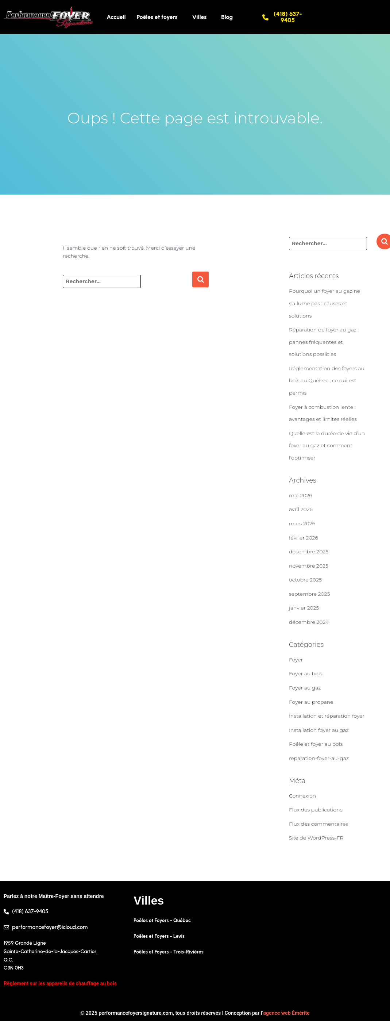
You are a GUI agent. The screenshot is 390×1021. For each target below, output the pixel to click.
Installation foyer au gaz (319, 730)
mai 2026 (300, 495)
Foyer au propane (311, 702)
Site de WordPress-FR (316, 837)
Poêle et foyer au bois (316, 744)
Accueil (116, 17)
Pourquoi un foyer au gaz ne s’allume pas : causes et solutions (324, 303)
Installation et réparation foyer (326, 716)
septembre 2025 (309, 594)
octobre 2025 (305, 579)
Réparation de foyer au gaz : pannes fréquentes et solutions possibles (324, 341)
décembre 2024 (309, 622)
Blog (227, 17)
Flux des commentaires (318, 824)
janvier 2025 (304, 607)
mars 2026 (302, 523)
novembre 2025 (308, 566)
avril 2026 (301, 509)
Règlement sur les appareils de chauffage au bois (60, 983)
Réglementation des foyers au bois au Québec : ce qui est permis (326, 380)
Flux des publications (315, 809)
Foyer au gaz (305, 687)
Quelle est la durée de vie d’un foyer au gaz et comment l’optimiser (327, 445)
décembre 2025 (308, 551)
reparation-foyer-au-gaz (319, 758)
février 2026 (303, 537)
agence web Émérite (286, 1013)
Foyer (296, 659)
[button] (159, 17)
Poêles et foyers (157, 17)
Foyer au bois (305, 673)
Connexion (302, 795)
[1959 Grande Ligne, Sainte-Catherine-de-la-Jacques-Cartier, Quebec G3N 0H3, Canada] (325, 947)
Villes (199, 17)
